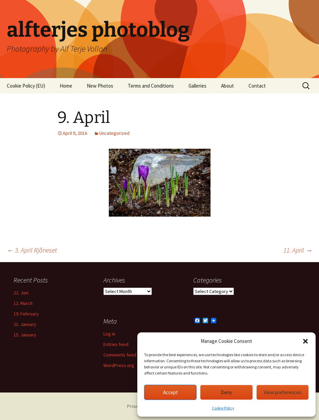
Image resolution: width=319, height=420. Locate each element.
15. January (25, 335)
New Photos (100, 86)
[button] (305, 341)
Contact (257, 86)
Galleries (197, 86)
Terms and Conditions (151, 86)
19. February (26, 314)
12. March (23, 303)
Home (66, 86)
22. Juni (21, 293)
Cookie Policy (223, 407)
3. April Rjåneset (32, 250)
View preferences (282, 392)
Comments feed (119, 355)
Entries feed (115, 344)
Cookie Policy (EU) (26, 86)
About (227, 86)
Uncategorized (114, 133)
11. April (297, 250)
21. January (25, 324)
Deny (226, 392)
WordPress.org (118, 365)
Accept (170, 392)
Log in (109, 334)
